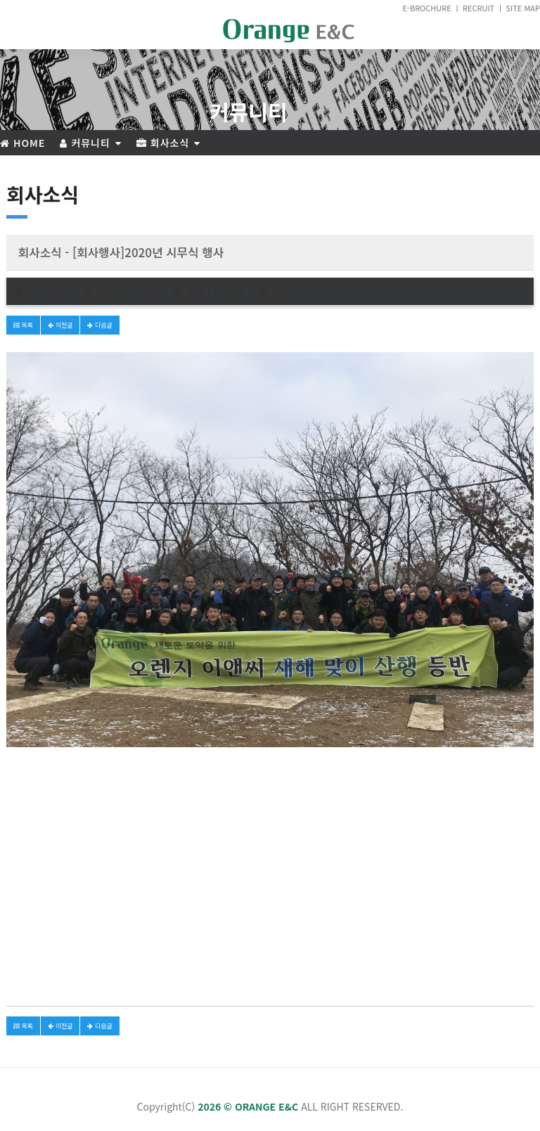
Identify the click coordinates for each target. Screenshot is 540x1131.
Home (22, 143)
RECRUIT (478, 7)
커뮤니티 (90, 143)
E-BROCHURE (427, 7)
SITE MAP (523, 7)
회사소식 (168, 143)
